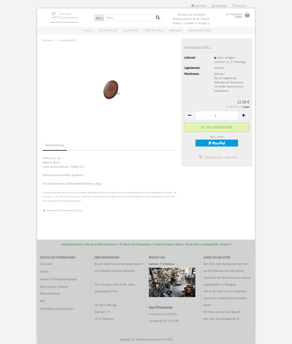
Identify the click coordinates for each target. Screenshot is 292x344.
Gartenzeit (176, 30)
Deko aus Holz (154, 30)
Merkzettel (239, 5)
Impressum (46, 264)
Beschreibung (54, 145)
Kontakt (44, 271)
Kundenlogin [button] (219, 5)
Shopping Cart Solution (132, 339)
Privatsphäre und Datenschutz (57, 309)
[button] (199, 5)
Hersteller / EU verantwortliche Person (64, 210)
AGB (42, 301)
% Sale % (87, 30)
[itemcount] (216, 115)
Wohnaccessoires (199, 30)
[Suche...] (99, 17)
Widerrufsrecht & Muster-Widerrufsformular (54, 290)
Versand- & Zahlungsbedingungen (58, 279)
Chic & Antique (108, 30)
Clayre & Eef (131, 30)
